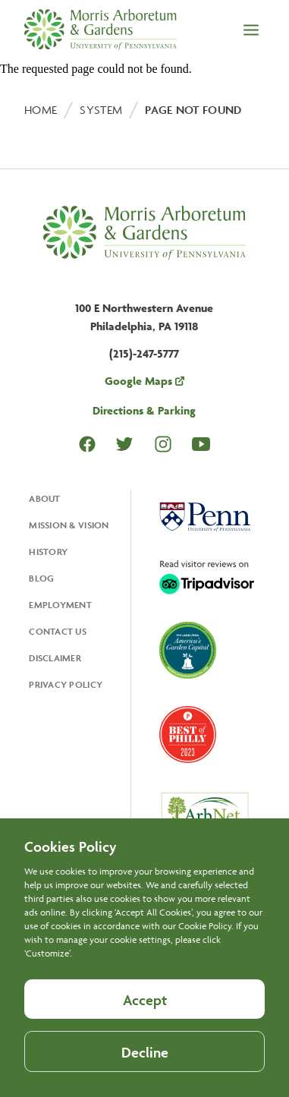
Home (40, 109)
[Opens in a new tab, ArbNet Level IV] (204, 818)
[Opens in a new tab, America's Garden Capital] (187, 652)
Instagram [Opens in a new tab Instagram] (163, 443)
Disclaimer (55, 658)
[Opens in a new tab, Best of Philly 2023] (187, 736)
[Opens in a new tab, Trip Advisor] (206, 578)
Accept (145, 1022)
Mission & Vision (68, 525)
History (48, 551)
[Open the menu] (251, 31)
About (44, 498)
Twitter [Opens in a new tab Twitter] (124, 444)
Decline (144, 1074)
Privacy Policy (65, 684)
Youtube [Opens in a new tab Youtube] (201, 443)
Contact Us (57, 631)
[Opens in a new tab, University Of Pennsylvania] (204, 518)
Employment (60, 604)
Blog (41, 578)
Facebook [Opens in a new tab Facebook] (87, 444)
